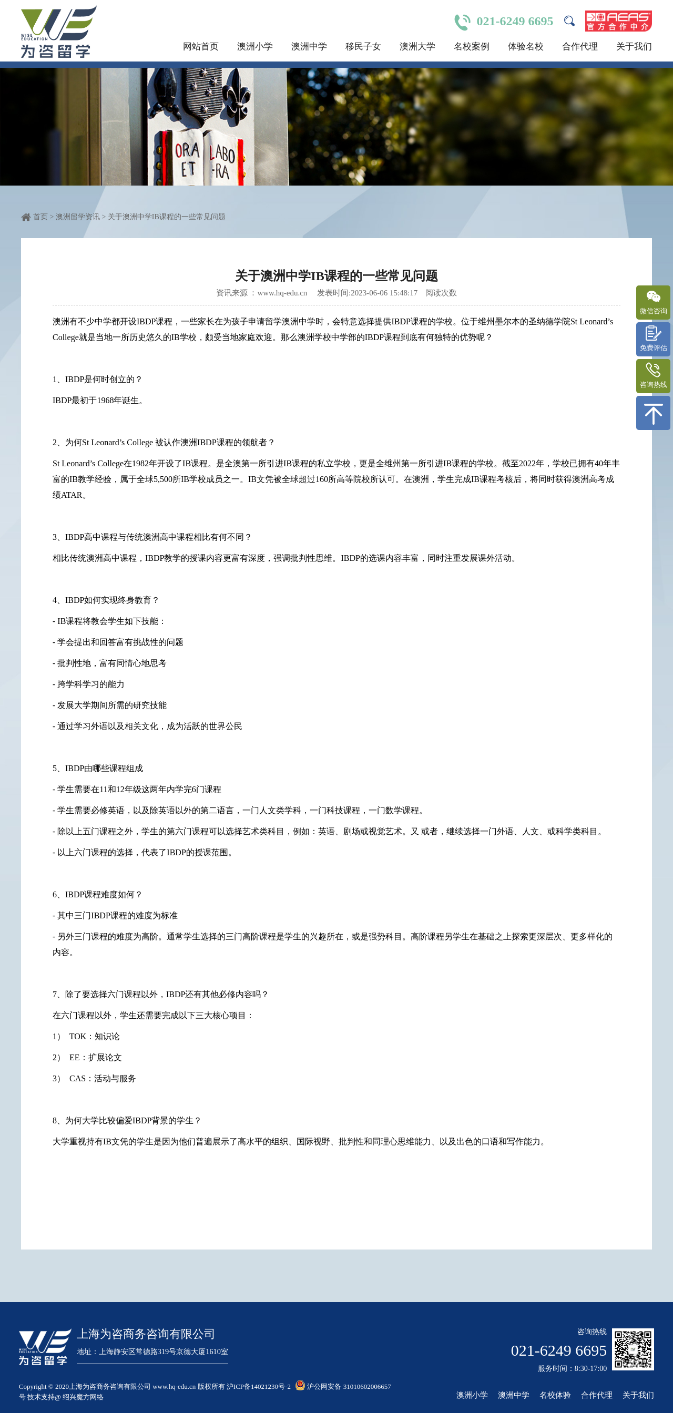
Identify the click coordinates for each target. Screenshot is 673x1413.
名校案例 (472, 46)
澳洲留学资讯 (79, 217)
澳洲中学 (309, 46)
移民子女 (363, 46)
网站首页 (201, 46)
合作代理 (580, 46)
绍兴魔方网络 (85, 1397)
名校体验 (553, 1395)
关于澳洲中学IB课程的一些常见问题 (167, 217)
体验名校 (526, 46)
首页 (40, 217)
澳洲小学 (255, 46)
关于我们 (634, 46)
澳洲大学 (417, 46)
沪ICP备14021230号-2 (261, 1386)
